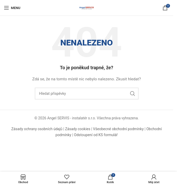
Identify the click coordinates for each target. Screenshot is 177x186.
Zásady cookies (77, 129)
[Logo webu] (86, 7)
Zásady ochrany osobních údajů (36, 129)
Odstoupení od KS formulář (96, 135)
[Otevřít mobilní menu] (12, 8)
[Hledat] (87, 93)
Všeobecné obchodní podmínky (118, 129)
